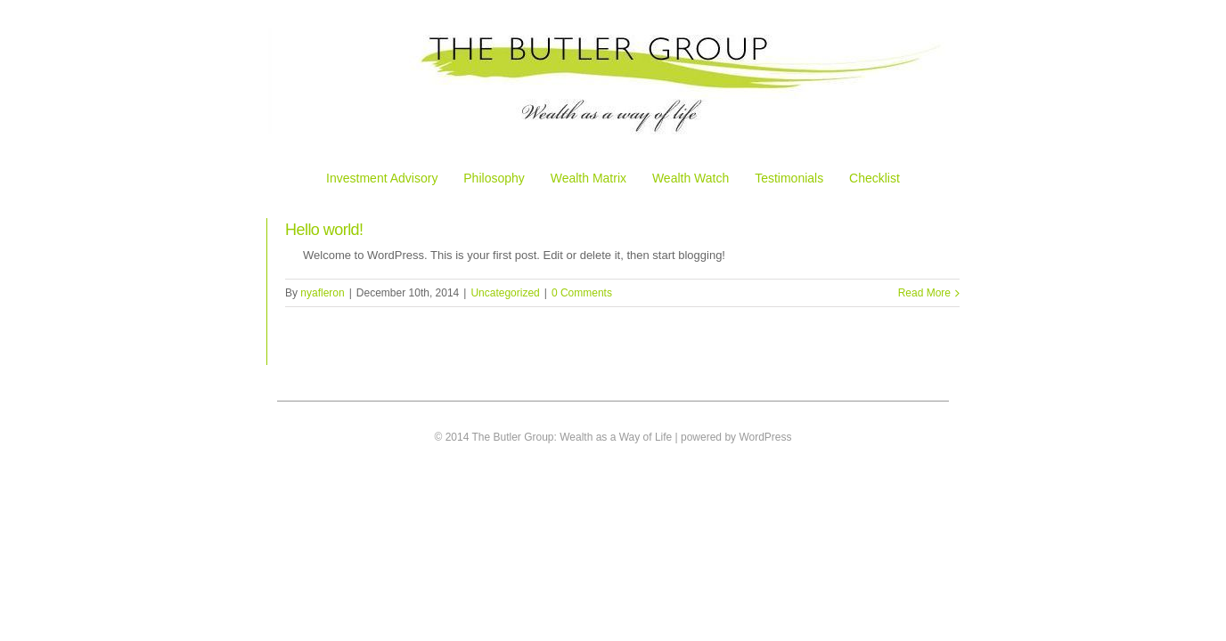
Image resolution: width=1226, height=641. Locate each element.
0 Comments (582, 293)
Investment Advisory (381, 178)
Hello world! (324, 230)
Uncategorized (504, 293)
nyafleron (322, 293)
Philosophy (494, 178)
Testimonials (789, 178)
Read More (924, 293)
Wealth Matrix (588, 178)
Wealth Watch (690, 178)
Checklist (874, 178)
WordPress (765, 437)
